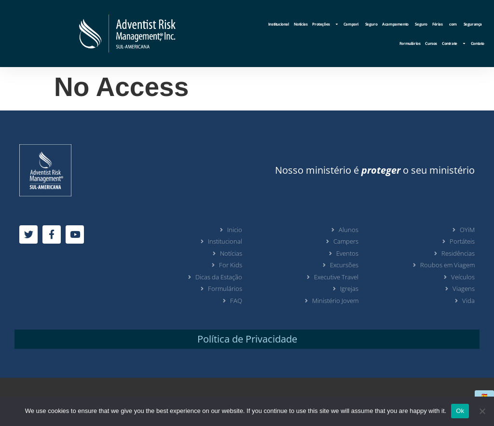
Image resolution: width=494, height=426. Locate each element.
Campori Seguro (360, 24)
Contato (477, 43)
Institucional (278, 24)
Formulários (410, 43)
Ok (460, 410)
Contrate (454, 43)
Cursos (431, 43)
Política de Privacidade (247, 338)
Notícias (301, 24)
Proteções (325, 24)
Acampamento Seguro (404, 24)
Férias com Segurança (457, 24)
